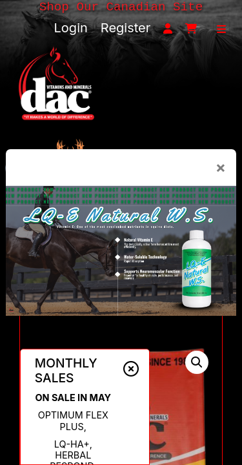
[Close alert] (131, 369)
